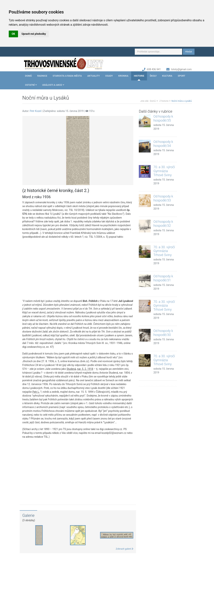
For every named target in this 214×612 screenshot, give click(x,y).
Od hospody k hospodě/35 (163, 118)
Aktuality (93, 75)
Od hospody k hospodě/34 (163, 144)
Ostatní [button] (31, 85)
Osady (109, 75)
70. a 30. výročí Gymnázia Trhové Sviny (164, 171)
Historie (139, 75)
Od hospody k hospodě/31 (163, 278)
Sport (181, 75)
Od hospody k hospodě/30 (163, 333)
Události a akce (53, 85)
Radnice (42, 75)
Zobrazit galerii (124, 548)
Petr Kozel (35, 111)
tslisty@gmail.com (181, 69)
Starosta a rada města (67, 75)
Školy (153, 75)
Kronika (123, 75)
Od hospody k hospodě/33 (163, 198)
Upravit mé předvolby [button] (34, 33)
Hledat (188, 51)
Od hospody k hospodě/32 (163, 223)
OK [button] (13, 33)
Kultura (167, 75)
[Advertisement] (77, 268)
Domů (28, 75)
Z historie (164, 101)
